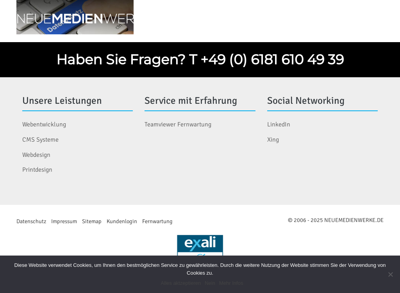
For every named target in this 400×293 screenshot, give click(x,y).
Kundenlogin (122, 221)
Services (282, 19)
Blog (321, 19)
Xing (273, 140)
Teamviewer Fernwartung (178, 124)
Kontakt (361, 19)
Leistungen (229, 19)
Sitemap (92, 221)
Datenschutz (31, 221)
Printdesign (37, 170)
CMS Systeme (40, 140)
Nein (210, 283)
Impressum (64, 221)
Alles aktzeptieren (181, 283)
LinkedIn (278, 124)
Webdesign (36, 155)
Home (183, 19)
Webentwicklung (44, 124)
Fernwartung (157, 221)
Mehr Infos (231, 283)
